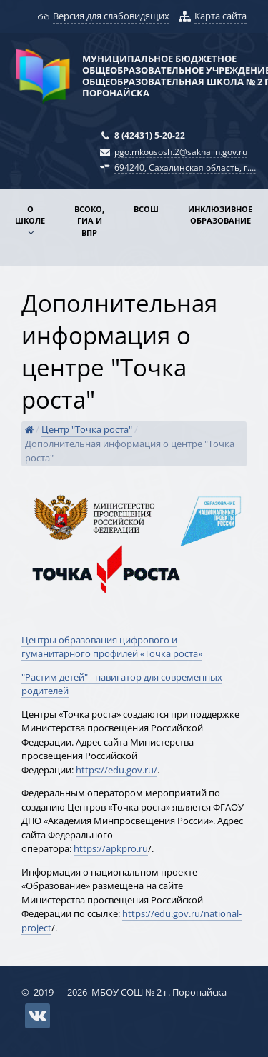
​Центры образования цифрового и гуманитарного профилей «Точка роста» (111, 647)
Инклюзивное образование (220, 215)
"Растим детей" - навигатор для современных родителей (121, 684)
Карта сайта (220, 15)
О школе (30, 215)
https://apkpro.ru (111, 848)
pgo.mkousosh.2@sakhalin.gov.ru (180, 151)
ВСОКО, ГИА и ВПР (89, 221)
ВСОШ (146, 209)
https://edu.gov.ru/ (116, 769)
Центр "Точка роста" (86, 429)
